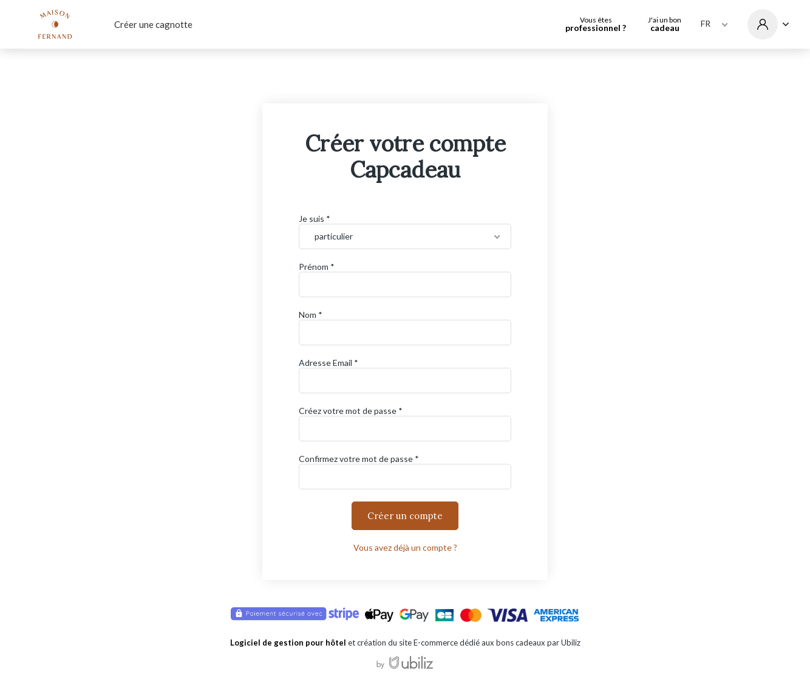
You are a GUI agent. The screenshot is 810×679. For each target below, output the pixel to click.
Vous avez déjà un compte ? (405, 547)
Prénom (313, 266)
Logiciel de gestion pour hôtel (288, 642)
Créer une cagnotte (153, 24)
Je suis (311, 218)
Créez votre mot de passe (347, 410)
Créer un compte (405, 516)
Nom (307, 314)
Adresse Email (325, 362)
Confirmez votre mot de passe (356, 458)
